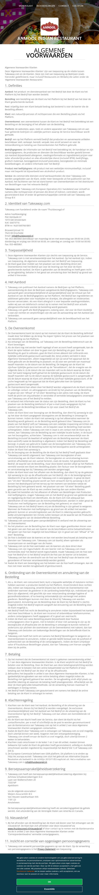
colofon (77, 5)
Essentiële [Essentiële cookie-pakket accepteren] (49, 889)
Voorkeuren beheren (25, 871)
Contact (63, 5)
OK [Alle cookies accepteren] (49, 882)
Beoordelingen (45, 5)
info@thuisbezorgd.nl (22, 235)
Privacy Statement (46, 849)
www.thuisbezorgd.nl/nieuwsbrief (25, 828)
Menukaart (26, 5)
